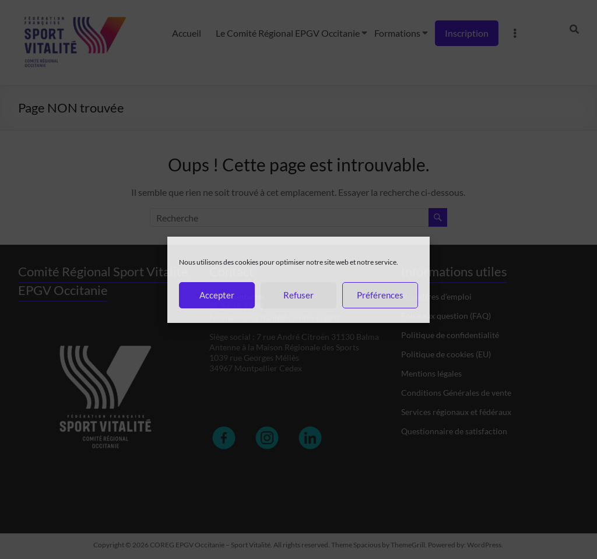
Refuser (298, 295)
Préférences (380, 295)
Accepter (216, 295)
